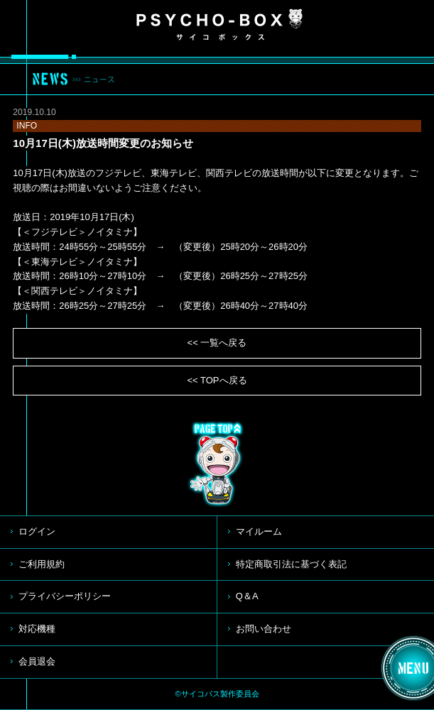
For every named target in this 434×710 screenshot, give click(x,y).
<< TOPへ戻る (216, 380)
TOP (217, 464)
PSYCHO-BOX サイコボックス (219, 25)
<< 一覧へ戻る (217, 342)
